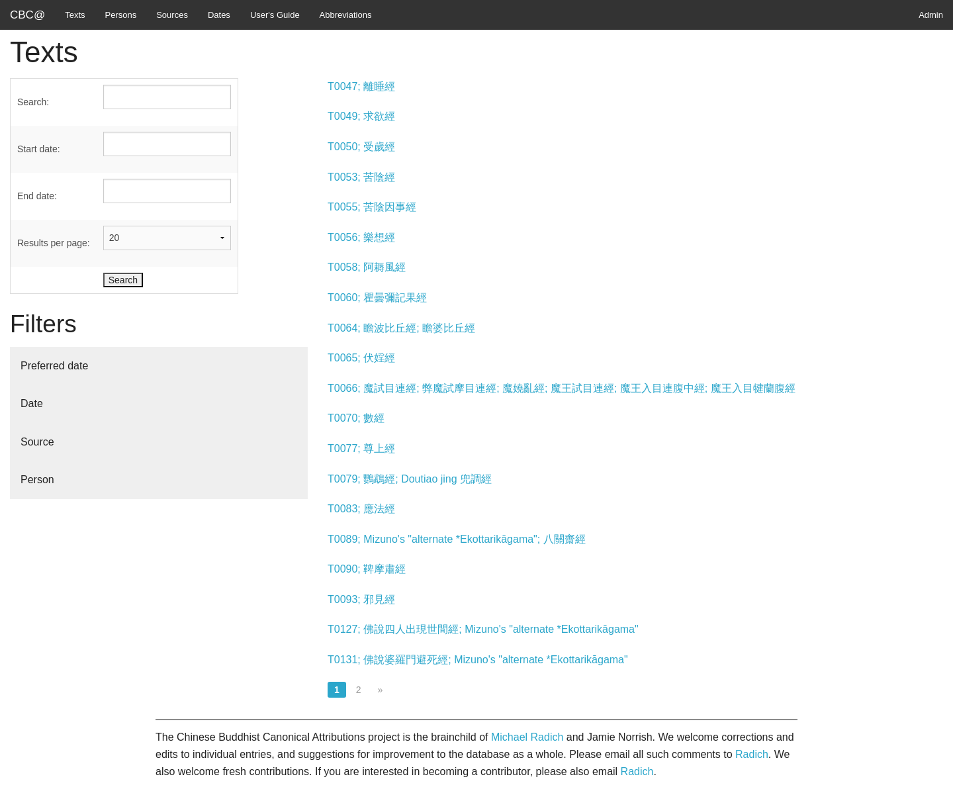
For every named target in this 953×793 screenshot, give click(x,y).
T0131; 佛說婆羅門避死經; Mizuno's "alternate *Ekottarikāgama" (478, 659)
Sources (172, 15)
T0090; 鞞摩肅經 (367, 569)
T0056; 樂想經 (361, 237)
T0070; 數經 (356, 418)
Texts (75, 15)
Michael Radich (527, 737)
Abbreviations (346, 15)
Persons (121, 15)
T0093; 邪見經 (361, 599)
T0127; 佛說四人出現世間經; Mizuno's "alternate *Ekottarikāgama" (483, 629)
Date (32, 403)
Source (37, 441)
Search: (33, 102)
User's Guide (275, 15)
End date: (37, 196)
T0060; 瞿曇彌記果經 (377, 297)
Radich (751, 754)
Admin (931, 15)
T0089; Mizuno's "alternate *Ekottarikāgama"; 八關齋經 (457, 539)
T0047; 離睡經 (361, 86)
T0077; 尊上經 (361, 448)
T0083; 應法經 (361, 508)
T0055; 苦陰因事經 (372, 206)
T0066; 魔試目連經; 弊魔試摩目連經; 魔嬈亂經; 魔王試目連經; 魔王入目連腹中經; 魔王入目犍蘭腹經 (561, 388)
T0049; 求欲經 (361, 116)
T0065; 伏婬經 (361, 357)
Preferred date (54, 365)
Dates (219, 15)
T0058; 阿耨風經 (367, 267)
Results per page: (53, 243)
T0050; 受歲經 (361, 146)
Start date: (38, 149)
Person (37, 479)
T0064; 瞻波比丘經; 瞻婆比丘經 (401, 328)
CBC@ (27, 15)
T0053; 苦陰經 (361, 177)
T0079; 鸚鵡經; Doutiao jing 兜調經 (410, 479)
